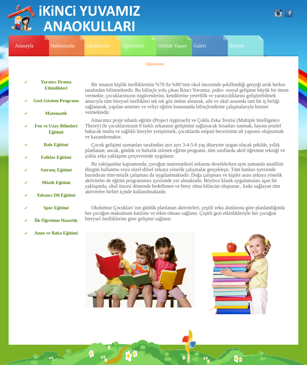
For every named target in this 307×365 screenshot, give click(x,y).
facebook (289, 13)
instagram (278, 13)
